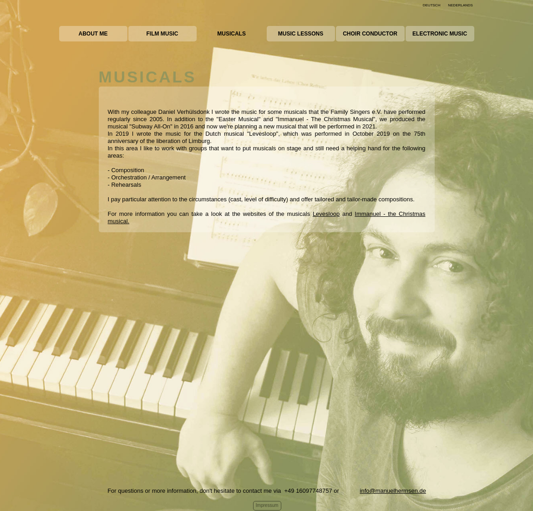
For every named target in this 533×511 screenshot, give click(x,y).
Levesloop (326, 213)
